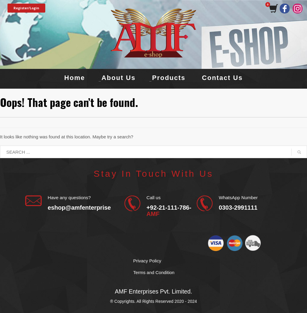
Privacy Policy (147, 260)
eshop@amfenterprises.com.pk (92, 207)
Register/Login (26, 8)
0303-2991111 (238, 207)
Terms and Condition (153, 272)
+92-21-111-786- (169, 210)
